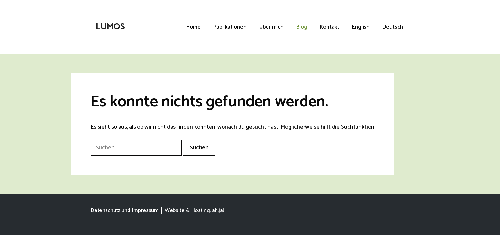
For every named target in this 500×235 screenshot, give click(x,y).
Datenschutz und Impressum (125, 210)
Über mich (271, 27)
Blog (301, 27)
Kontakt (329, 27)
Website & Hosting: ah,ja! (194, 210)
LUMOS (110, 26)
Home (193, 27)
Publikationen (229, 27)
